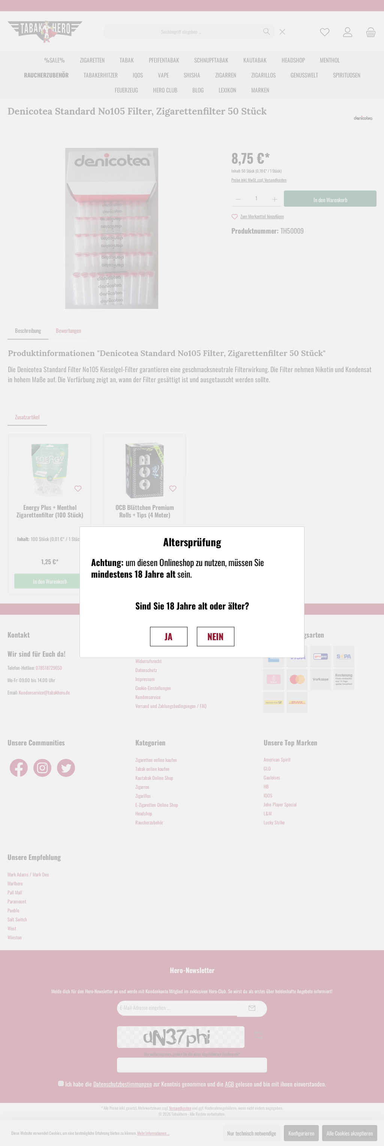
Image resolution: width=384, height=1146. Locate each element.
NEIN (215, 636)
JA (168, 636)
